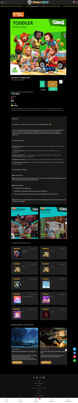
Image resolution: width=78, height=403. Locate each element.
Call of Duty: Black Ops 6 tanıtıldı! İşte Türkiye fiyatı (53, 352)
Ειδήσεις (39, 390)
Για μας (39, 380)
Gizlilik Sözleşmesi (39, 383)
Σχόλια (38, 393)
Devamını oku (17, 362)
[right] (66, 222)
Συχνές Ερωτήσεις (39, 395)
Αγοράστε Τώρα (53, 89)
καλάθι (52, 84)
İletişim (39, 385)
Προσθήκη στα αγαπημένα (18, 80)
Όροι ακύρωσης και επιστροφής (39, 388)
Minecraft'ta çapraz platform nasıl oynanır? (24, 351)
